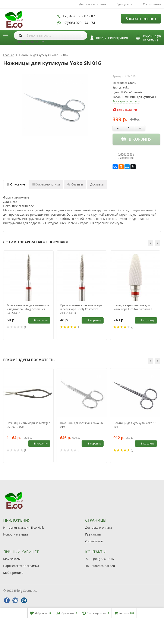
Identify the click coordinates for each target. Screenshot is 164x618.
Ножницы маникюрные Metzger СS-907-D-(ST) (28, 425)
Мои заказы (11, 559)
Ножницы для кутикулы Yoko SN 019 (81, 425)
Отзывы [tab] (75, 184)
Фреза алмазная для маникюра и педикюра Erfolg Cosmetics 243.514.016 (28, 309)
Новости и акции (15, 534)
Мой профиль (13, 573)
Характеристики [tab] (46, 184)
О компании (152, 4)
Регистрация (118, 37)
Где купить (124, 4)
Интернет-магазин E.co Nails (23, 527)
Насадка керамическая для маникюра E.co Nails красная (132, 307)
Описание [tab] (16, 184)
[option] (28, 295)
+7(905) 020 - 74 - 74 (79, 23)
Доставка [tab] (97, 184)
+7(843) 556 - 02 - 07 (79, 16)
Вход (100, 37)
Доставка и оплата (92, 4)
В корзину (38, 320)
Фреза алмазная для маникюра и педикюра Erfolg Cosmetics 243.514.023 (81, 309)
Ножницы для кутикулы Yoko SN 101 (135, 425)
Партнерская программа (21, 566)
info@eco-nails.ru (103, 566)
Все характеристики (126, 101)
